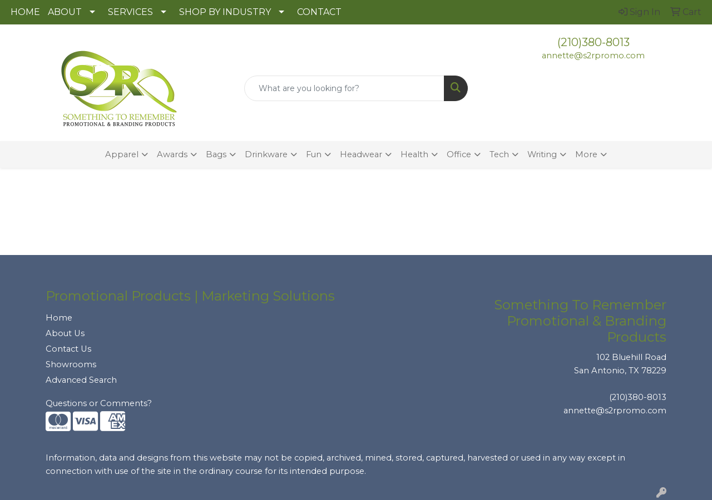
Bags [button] (216, 154)
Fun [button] (314, 154)
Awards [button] (172, 154)
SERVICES (130, 12)
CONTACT (319, 12)
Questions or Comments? (99, 403)
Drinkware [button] (266, 154)
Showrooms (71, 364)
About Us (65, 333)
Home (59, 318)
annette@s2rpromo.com (593, 56)
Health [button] (414, 154)
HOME (25, 12)
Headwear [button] (361, 154)
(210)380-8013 (593, 42)
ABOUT (65, 12)
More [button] (586, 154)
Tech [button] (499, 154)
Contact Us (68, 349)
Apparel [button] (122, 154)
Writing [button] (542, 154)
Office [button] (459, 154)
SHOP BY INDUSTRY (225, 12)
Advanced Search (81, 380)
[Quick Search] (344, 88)
